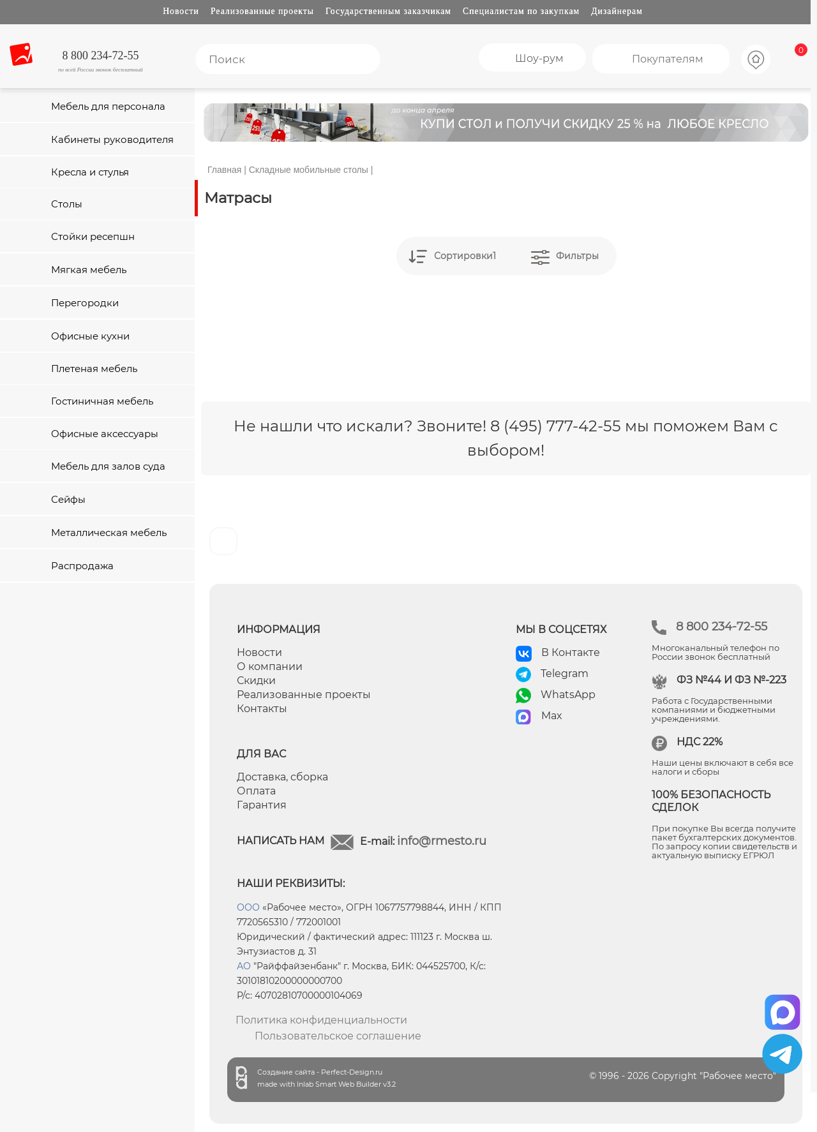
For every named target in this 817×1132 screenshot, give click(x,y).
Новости (181, 11)
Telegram (564, 673)
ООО (248, 907)
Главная (224, 170)
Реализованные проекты (262, 11)
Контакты (262, 709)
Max (551, 716)
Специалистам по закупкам (521, 11)
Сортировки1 (465, 256)
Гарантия (262, 805)
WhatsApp (568, 695)
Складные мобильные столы (308, 170)
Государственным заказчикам (388, 11)
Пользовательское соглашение (338, 1036)
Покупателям (667, 59)
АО (244, 966)
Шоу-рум (539, 58)
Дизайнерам (617, 11)
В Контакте (570, 652)
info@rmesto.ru (441, 841)
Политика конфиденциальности (321, 1020)
